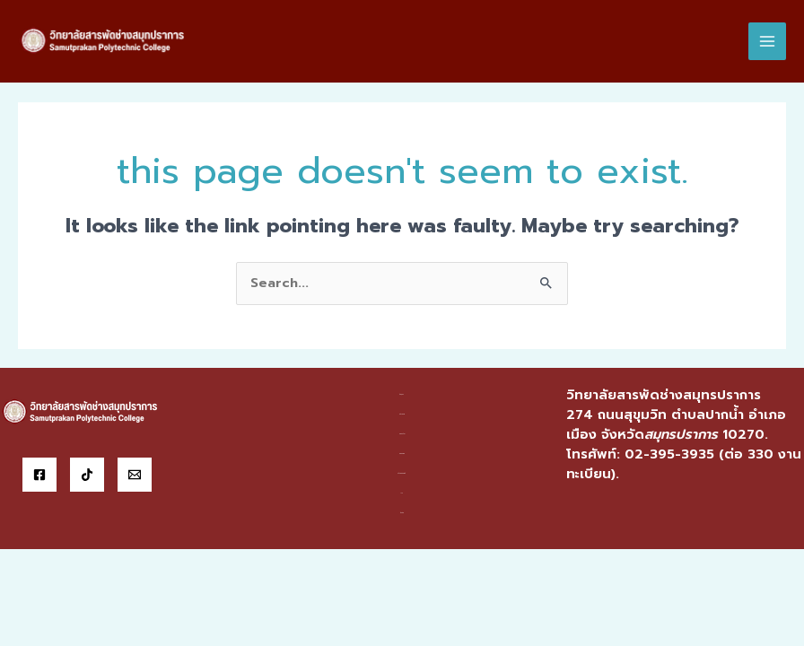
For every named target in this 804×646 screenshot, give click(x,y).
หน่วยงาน (402, 417)
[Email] (135, 478)
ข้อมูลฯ (401, 397)
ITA (401, 495)
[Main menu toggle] (767, 43)
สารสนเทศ (402, 456)
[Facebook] (39, 478)
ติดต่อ (402, 515)
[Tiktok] (87, 478)
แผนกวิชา (402, 437)
